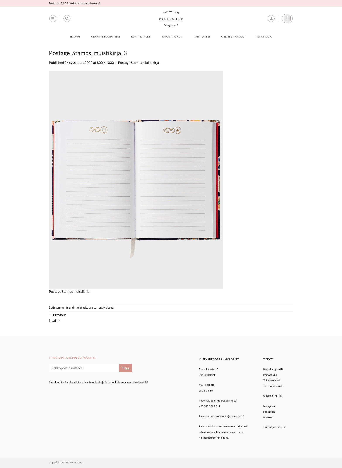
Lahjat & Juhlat (172, 36)
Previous (57, 315)
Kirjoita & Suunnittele (105, 36)
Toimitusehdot (271, 380)
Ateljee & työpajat (233, 36)
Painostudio (264, 36)
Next (54, 320)
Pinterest (268, 417)
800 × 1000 (105, 62)
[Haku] (66, 18)
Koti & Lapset (201, 36)
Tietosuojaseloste (273, 386)
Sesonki (75, 36)
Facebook (269, 411)
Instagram (269, 406)
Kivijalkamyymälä (273, 369)
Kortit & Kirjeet (141, 36)
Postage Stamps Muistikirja (138, 62)
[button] (52, 18)
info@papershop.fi (226, 400)
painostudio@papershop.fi (229, 416)
